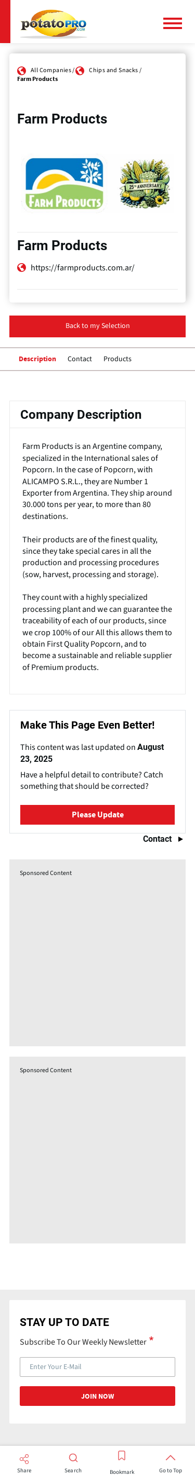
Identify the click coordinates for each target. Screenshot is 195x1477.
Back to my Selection (98, 326)
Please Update (98, 815)
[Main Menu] (176, 23)
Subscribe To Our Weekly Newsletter (83, 1341)
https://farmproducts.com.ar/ (83, 267)
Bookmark (122, 1472)
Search (73, 1470)
